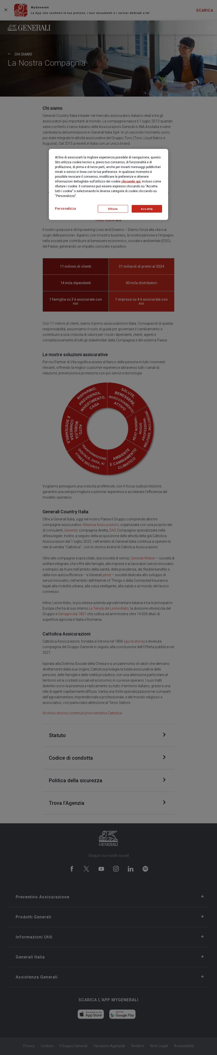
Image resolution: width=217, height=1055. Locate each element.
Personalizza (65, 208)
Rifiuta (113, 208)
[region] (108, 184)
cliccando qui (130, 181)
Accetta (147, 208)
